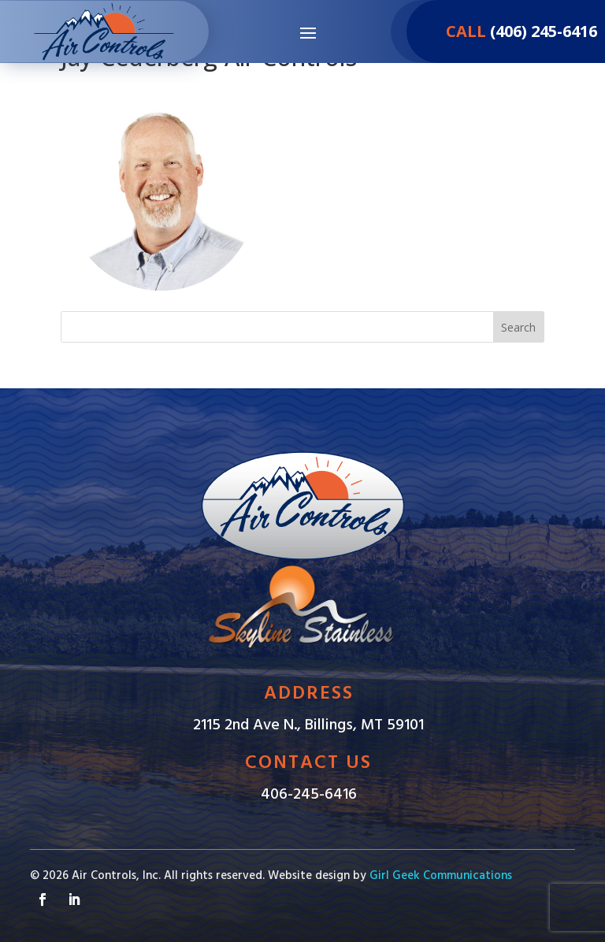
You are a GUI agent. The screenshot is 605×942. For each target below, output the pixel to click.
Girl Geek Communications (440, 875)
